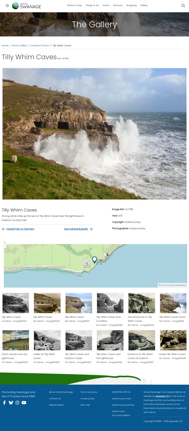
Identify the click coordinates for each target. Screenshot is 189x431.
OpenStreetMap (168, 285)
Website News (56, 404)
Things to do (92, 5)
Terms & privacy (88, 392)
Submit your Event (121, 398)
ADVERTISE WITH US (121, 392)
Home (5, 45)
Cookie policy (87, 398)
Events (106, 5)
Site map (85, 404)
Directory (118, 5)
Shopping (131, 5)
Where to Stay (74, 5)
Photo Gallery (19, 45)
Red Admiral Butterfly (78, 229)
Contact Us (55, 398)
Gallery (144, 5)
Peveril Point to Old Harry (18, 229)
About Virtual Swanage (61, 392)
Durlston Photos (40, 45)
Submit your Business (123, 404)
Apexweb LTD (162, 396)
